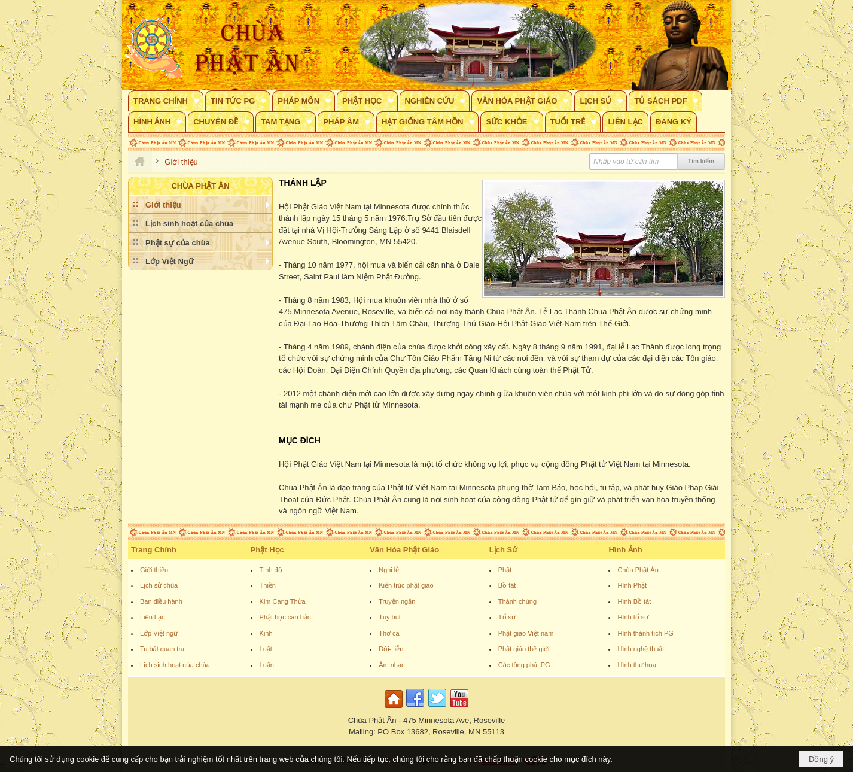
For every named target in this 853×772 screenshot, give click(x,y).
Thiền (268, 585)
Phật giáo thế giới (524, 648)
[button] (165, 100)
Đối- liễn (391, 648)
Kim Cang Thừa (283, 601)
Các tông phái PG (524, 664)
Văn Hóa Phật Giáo (404, 549)
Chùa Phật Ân (637, 569)
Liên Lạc (152, 617)
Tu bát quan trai (163, 648)
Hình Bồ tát (634, 601)
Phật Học (267, 549)
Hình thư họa (636, 664)
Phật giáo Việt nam (526, 633)
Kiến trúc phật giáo (406, 585)
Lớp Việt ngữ (159, 633)
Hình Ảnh (625, 549)
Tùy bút (390, 617)
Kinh (266, 633)
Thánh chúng (517, 601)
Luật (266, 648)
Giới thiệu (154, 569)
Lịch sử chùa (159, 585)
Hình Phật (632, 585)
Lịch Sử (503, 549)
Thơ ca (389, 633)
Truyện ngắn (397, 601)
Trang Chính (153, 549)
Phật (505, 569)
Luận (267, 664)
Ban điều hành (161, 601)
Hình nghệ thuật (640, 648)
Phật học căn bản (285, 617)
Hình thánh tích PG (645, 633)
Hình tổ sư (632, 617)
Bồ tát (507, 585)
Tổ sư (507, 617)
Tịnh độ (271, 569)
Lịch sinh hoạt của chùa (175, 664)
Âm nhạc (391, 664)
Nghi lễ (389, 569)
